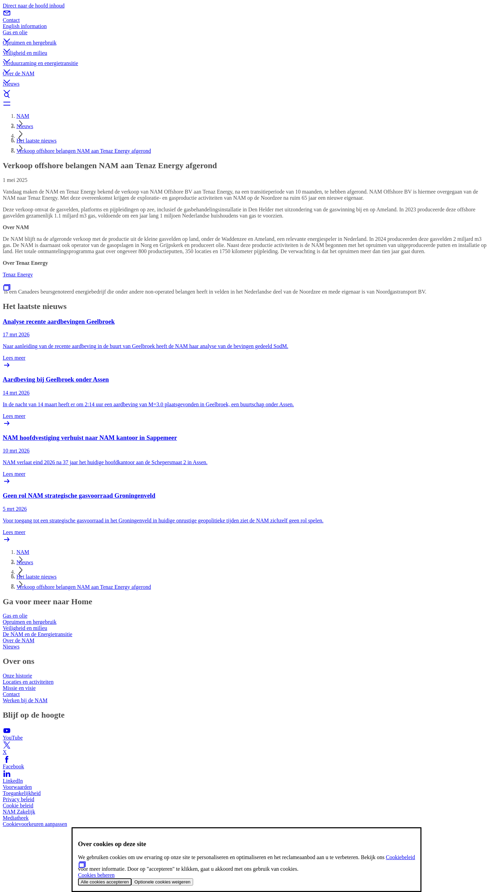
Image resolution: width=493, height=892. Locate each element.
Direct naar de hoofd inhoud (33, 6)
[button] (246, 34)
